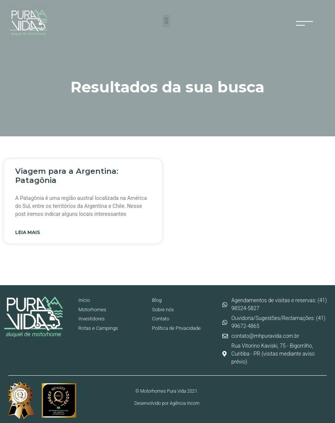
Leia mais (27, 232)
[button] (166, 21)
